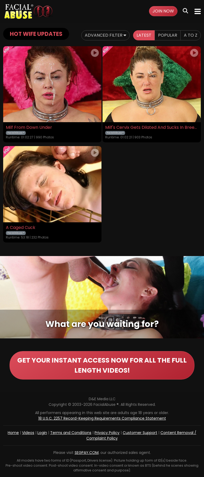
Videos (28, 432)
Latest (144, 35)
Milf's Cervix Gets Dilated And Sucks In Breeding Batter (151, 127)
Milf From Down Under (29, 127)
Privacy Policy (107, 432)
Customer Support (140, 432)
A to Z (190, 35)
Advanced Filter (105, 35)
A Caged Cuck (20, 227)
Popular (167, 35)
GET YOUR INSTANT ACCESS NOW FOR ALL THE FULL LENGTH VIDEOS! (102, 365)
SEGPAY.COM (87, 452)
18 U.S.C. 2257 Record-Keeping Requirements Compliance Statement (102, 418)
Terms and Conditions (70, 432)
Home (13, 432)
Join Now (163, 11)
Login (42, 432)
